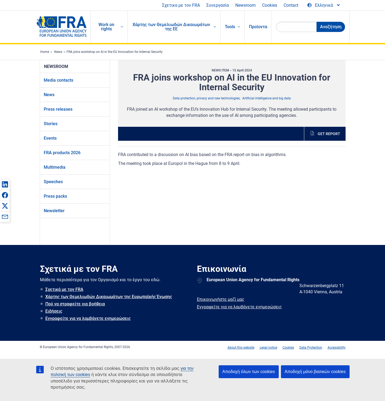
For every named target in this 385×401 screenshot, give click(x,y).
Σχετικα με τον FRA (181, 5)
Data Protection (310, 347)
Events (50, 138)
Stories (50, 123)
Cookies (269, 5)
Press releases (58, 109)
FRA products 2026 (62, 152)
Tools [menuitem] (230, 26)
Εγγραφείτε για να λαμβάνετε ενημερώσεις (88, 318)
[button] (5, 184)
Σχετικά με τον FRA (64, 289)
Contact (291, 5)
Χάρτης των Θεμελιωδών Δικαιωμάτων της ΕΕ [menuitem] (171, 26)
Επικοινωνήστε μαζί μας (220, 299)
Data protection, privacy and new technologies (206, 98)
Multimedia (54, 167)
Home (44, 52)
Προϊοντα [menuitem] (258, 26)
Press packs (55, 196)
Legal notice (268, 347)
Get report (329, 134)
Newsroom (245, 5)
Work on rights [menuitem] (106, 26)
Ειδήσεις (53, 311)
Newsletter (54, 210)
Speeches (53, 181)
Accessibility (337, 347)
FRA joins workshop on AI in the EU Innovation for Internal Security (115, 52)
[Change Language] (324, 5)
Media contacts (58, 80)
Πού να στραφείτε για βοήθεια (75, 303)
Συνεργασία (217, 5)
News (58, 52)
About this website (241, 347)
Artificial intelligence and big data (266, 98)
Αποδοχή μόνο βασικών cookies (315, 371)
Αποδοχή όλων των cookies (248, 371)
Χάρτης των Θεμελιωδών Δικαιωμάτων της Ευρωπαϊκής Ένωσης (108, 296)
